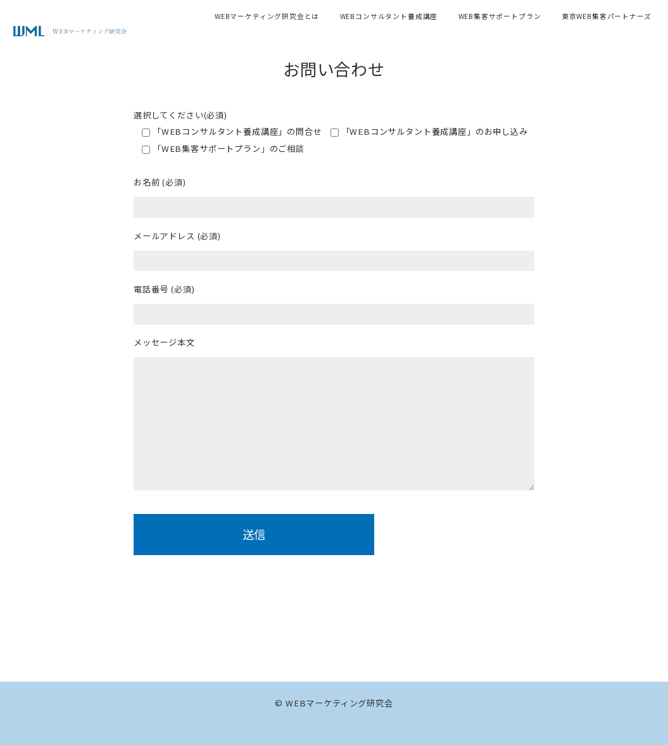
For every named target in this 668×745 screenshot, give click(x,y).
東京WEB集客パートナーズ (607, 16)
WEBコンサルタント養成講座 (389, 16)
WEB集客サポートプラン (499, 16)
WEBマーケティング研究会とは (267, 16)
